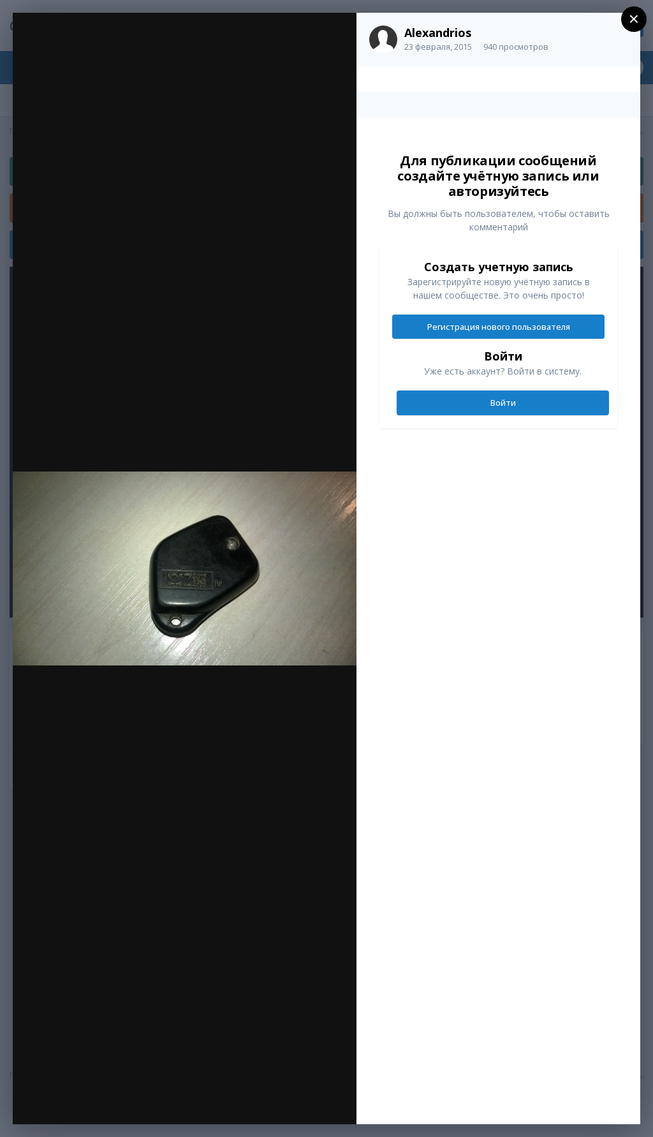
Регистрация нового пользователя (498, 326)
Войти (503, 402)
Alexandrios (437, 32)
